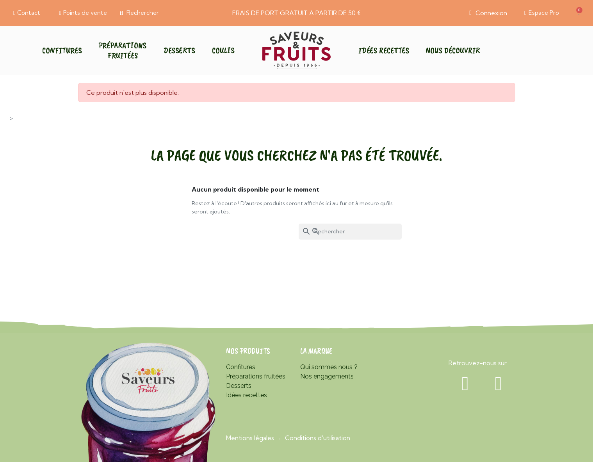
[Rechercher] (350, 232)
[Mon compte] (488, 13)
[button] (27, 13)
